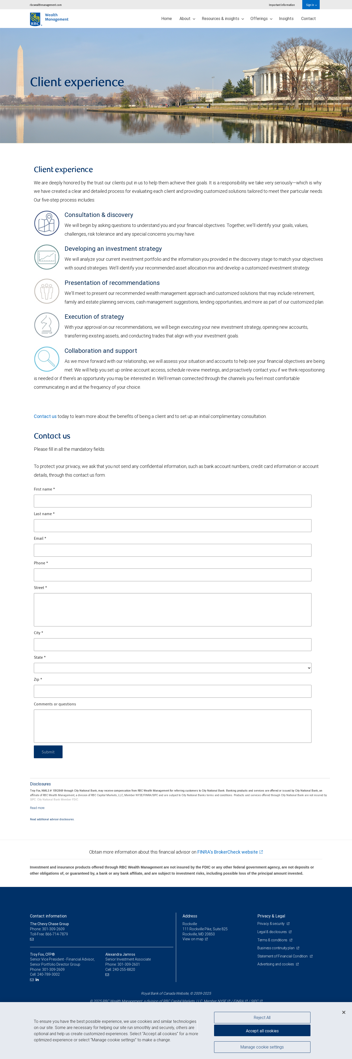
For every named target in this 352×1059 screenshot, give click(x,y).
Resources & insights (223, 18)
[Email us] (32, 939)
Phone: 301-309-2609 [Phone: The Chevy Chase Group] (47, 929)
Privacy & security (271, 923)
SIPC (254, 1001)
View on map (193, 939)
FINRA (238, 1001)
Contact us (45, 416)
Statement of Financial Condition (282, 956)
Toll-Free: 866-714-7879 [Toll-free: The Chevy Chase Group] (49, 934)
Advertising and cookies (276, 964)
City (38, 633)
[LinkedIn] (38, 979)
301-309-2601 (128, 964)
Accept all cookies (262, 1030)
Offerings (261, 18)
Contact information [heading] (48, 915)
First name (44, 489)
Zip (38, 680)
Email (40, 539)
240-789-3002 (48, 974)
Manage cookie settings (262, 1047)
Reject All (262, 1017)
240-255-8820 (124, 969)
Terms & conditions (272, 940)
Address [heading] (190, 915)
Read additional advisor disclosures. (52, 819)
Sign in (311, 4)
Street (40, 588)
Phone (41, 563)
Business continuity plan (276, 948)
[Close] (343, 1012)
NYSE (221, 1001)
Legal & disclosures (272, 932)
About (187, 18)
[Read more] (37, 808)
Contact (308, 18)
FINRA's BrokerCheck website (227, 852)
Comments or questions (55, 704)
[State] (172, 668)
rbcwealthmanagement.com (46, 4)
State (40, 658)
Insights (286, 18)
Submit (48, 751)
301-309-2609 (53, 969)
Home (166, 18)
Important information (282, 4)
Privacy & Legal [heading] (271, 915)
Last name (44, 514)
